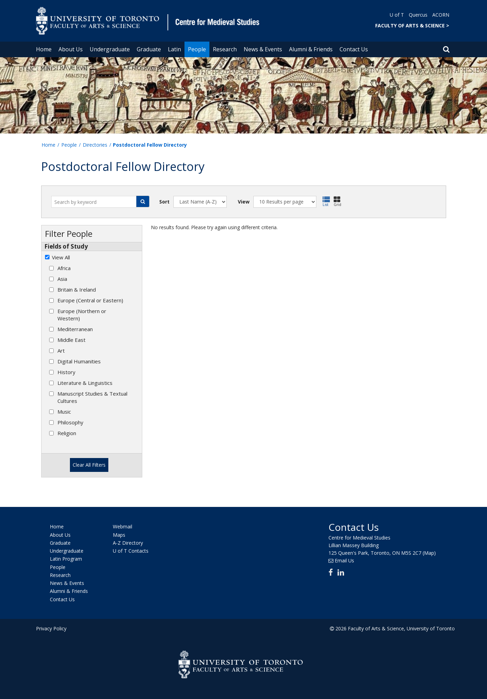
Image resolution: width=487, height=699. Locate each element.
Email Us (344, 559)
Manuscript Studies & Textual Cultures (92, 397)
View (244, 201)
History (66, 372)
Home (44, 49)
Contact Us (354, 49)
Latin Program (66, 558)
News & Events (263, 49)
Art (61, 350)
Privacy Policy (51, 627)
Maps (119, 534)
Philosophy (70, 422)
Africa (64, 268)
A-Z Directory (128, 542)
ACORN (440, 14)
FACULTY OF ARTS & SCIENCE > (412, 25)
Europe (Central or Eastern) (90, 300)
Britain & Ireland (76, 289)
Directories (95, 144)
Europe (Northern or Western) (81, 315)
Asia (62, 278)
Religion (66, 433)
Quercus (418, 14)
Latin (174, 49)
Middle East (71, 339)
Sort (164, 201)
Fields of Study (66, 246)
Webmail (122, 526)
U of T (397, 14)
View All (61, 257)
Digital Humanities (79, 361)
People (197, 49)
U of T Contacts (130, 550)
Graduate (149, 49)
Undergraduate (110, 49)
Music (64, 411)
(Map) (429, 552)
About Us (70, 49)
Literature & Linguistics (84, 382)
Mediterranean (75, 329)
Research (225, 49)
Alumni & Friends (311, 49)
